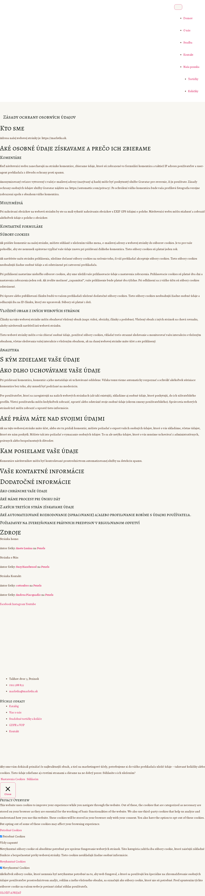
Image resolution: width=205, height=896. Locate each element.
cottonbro (22, 585)
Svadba (187, 42)
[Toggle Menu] (177, 7)
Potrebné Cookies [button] (11, 830)
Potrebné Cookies (14, 836)
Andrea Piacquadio (28, 595)
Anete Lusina (24, 548)
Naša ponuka (190, 67)
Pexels (42, 548)
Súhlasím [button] (34, 779)
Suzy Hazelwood (27, 567)
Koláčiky (192, 91)
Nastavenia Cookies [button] (13, 779)
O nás (186, 30)
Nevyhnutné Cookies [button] (13, 862)
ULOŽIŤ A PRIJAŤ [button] (11, 893)
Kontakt (187, 55)
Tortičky (192, 79)
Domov (187, 18)
